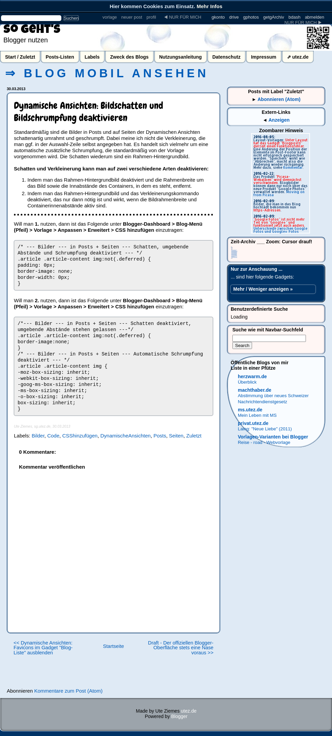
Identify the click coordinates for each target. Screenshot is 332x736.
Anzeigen (279, 120)
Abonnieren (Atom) (278, 99)
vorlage (109, 17)
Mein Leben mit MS (257, 415)
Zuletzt (194, 435)
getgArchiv (273, 17)
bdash (294, 17)
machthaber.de (254, 390)
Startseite (113, 646)
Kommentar (293, 167)
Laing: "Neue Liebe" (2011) (265, 428)
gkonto (218, 17)
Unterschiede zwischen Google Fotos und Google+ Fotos (280, 229)
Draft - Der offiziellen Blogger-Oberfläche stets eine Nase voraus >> (180, 647)
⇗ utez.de (298, 57)
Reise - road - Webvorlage (264, 442)
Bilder (38, 435)
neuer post (131, 17)
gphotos (251, 17)
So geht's (31, 30)
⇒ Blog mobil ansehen (107, 73)
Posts (159, 435)
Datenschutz (226, 57)
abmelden (314, 17)
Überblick (247, 382)
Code (53, 435)
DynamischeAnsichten (125, 435)
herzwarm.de (252, 376)
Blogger (179, 716)
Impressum (263, 57)
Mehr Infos (209, 6)
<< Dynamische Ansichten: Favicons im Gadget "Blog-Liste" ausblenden (43, 647)
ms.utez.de (250, 409)
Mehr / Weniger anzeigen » (263, 289)
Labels (92, 57)
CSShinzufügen (80, 435)
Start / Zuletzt (20, 57)
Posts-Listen (60, 57)
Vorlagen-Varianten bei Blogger (273, 436)
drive (234, 17)
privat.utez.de (253, 423)
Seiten (176, 435)
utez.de (188, 711)
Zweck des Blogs (129, 57)
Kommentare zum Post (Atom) (68, 691)
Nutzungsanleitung (180, 57)
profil (151, 17)
